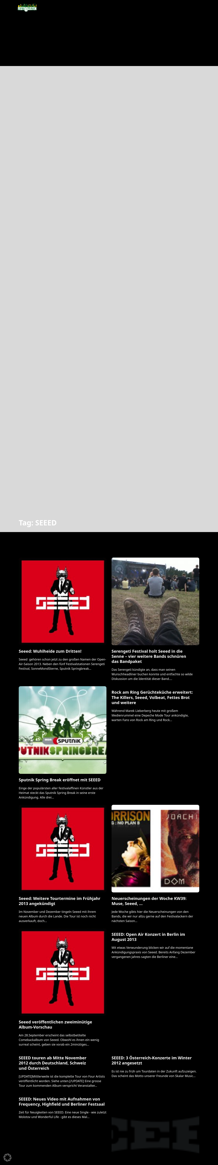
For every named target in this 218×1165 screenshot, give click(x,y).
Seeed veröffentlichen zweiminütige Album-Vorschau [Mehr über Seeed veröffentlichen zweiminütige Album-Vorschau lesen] (55, 1024)
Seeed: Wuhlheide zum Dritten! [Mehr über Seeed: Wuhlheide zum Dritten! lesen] (50, 651)
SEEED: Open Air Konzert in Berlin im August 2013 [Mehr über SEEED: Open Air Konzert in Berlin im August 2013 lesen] (148, 936)
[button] (7, 1157)
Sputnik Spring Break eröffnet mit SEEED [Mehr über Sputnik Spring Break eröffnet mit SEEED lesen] (59, 780)
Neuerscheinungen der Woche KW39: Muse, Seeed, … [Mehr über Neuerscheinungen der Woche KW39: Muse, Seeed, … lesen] (149, 900)
